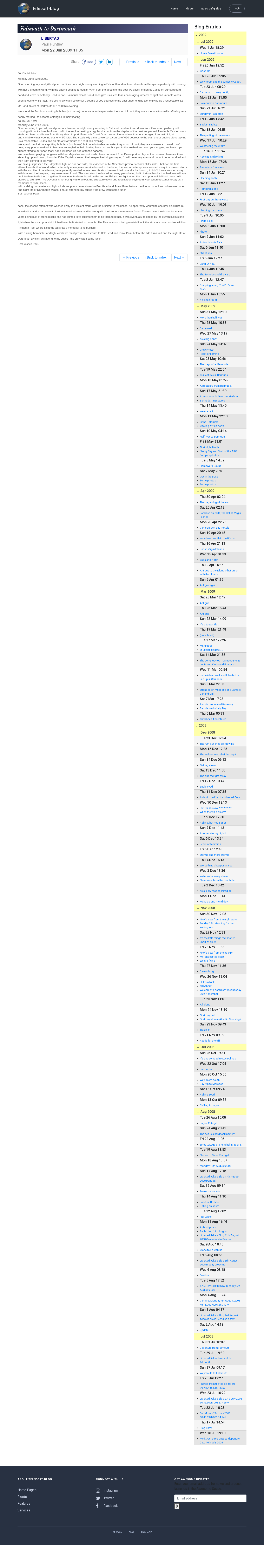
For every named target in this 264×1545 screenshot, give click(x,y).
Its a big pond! (208, 339)
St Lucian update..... (211, 649)
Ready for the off (210, 1040)
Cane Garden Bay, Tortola (214, 527)
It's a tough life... (209, 624)
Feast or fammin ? (210, 844)
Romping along (209, 188)
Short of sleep (208, 941)
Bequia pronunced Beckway (216, 704)
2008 (202, 725)
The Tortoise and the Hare (215, 274)
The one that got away (213, 775)
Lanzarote (206, 1069)
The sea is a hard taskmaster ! (217, 1133)
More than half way (211, 317)
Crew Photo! (207, 349)
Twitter (105, 1498)
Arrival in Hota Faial (211, 242)
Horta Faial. (206, 220)
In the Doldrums (209, 422)
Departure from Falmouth (215, 1347)
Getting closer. (208, 765)
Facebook (107, 1505)
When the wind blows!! (213, 811)
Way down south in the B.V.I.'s (217, 538)
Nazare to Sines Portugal (214, 1155)
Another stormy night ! (213, 833)
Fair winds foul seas (212, 167)
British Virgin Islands (212, 549)
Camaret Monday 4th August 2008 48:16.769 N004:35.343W (220, 1302)
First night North (209, 447)
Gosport (205, 71)
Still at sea (206, 253)
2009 (202, 35)
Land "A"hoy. (207, 263)
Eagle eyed (206, 786)
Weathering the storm (212, 145)
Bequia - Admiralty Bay (213, 708)
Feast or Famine (209, 353)
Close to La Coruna (211, 1249)
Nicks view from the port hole (217, 880)
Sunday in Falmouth (211, 113)
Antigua (204, 603)
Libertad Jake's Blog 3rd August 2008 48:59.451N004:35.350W (219, 1317)
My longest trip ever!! (212, 956)
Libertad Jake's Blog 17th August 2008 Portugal (219, 1178)
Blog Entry (206, 1427)
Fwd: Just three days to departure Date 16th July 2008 (220, 1440)
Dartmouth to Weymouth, (214, 92)
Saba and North (209, 559)
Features (24, 1503)
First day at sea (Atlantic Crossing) (220, 1019)
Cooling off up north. (212, 425)
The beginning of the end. (215, 502)
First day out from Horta (214, 199)
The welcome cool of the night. (218, 754)
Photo (203, 231)
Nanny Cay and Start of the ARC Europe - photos (218, 453)
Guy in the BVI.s (209, 476)
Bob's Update (208, 1227)
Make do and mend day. (214, 901)
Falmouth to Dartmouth (213, 103)
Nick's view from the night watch (219, 919)
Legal (130, 1532)
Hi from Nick (207, 982)
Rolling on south (209, 1206)
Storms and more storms (214, 854)
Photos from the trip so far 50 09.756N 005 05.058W (217, 1385)
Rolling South (208, 1094)
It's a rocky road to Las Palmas (218, 1058)
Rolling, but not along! (213, 822)
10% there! (206, 986)
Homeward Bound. (211, 465)
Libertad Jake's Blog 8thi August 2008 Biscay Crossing (219, 1262)
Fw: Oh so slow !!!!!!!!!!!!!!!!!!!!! (216, 808)
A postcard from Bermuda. (216, 385)
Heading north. (208, 178)
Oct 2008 (207, 1047)
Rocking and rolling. (211, 156)
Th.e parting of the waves (215, 135)
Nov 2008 (207, 908)
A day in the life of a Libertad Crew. (220, 797)
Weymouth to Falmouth (213, 1373)
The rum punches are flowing (217, 743)
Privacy (117, 1532)
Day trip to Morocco (211, 1083)
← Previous (130, 62)
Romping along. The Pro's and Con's (217, 287)
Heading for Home (211, 210)
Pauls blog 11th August (213, 1231)
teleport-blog (38, 8)
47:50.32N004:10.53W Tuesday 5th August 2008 (220, 1287)
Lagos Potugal (208, 1123)
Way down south (210, 1080)
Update (204, 1330)
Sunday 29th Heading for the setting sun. (216, 925)
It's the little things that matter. (217, 938)
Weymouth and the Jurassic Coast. (220, 81)
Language (146, 1532)
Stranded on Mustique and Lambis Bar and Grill (220, 691)
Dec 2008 (207, 732)
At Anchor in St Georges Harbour (219, 396)
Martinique (206, 645)
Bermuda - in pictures (212, 400)
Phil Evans (206, 1216)
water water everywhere (214, 876)
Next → (179, 62)
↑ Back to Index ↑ (156, 62)
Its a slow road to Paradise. (216, 890)
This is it (205, 1029)
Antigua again (208, 585)
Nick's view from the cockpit (216, 952)
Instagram (107, 1490)
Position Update (209, 1202)
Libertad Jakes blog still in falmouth (215, 1360)
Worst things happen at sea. (216, 865)
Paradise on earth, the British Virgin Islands (220, 515)
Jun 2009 (207, 60)
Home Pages (27, 1490)
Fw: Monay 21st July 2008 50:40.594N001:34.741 (215, 1415)
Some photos (208, 480)
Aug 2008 (207, 1112)
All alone (205, 1004)
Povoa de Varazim (210, 1191)
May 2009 (207, 306)
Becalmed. (206, 328)
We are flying (207, 960)
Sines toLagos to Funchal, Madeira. (221, 1144)
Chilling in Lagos (209, 1105)
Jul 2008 (206, 1336)
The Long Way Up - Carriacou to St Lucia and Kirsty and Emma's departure (220, 662)
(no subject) (207, 635)
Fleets (189, 8)
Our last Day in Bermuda (214, 375)
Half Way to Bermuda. (212, 436)
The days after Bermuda (214, 364)
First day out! (207, 1015)
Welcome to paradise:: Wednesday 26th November (220, 991)
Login (236, 8)
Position (205, 1275)
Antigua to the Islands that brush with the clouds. (219, 572)
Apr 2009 (207, 491)
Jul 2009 (206, 42)
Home (174, 8)
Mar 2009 (207, 591)
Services (24, 1510)
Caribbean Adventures (213, 719)
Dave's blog (207, 971)
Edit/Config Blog (211, 8)
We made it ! (207, 411)
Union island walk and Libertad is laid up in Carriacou (219, 677)
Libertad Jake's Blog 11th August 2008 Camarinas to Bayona (219, 1237)
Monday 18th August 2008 (215, 1165)
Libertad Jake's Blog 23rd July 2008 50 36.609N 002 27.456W (221, 1400)
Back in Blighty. (208, 124)
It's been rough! (209, 299)
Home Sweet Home (211, 53)
